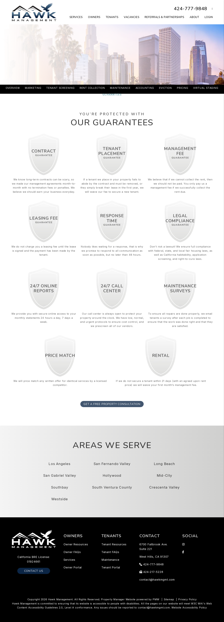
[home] (34, 12)
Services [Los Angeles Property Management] (76, 17)
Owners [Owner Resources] (94, 17)
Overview (13, 87)
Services (69, 559)
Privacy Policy (187, 599)
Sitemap (169, 599)
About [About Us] (194, 17)
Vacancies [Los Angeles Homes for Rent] (131, 17)
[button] (210, 9)
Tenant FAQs (110, 552)
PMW (156, 599)
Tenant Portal (110, 567)
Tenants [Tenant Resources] (112, 17)
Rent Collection (92, 87)
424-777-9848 (190, 9)
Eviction (165, 87)
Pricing (182, 87)
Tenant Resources (113, 544)
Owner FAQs (72, 552)
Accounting (145, 87)
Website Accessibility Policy (189, 607)
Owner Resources (76, 544)
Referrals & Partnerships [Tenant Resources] (164, 17)
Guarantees (112, 94)
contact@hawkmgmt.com (157, 579)
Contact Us (33, 571)
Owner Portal (73, 567)
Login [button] (209, 17)
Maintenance (120, 87)
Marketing (33, 87)
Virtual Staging (205, 87)
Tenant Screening (60, 87)
